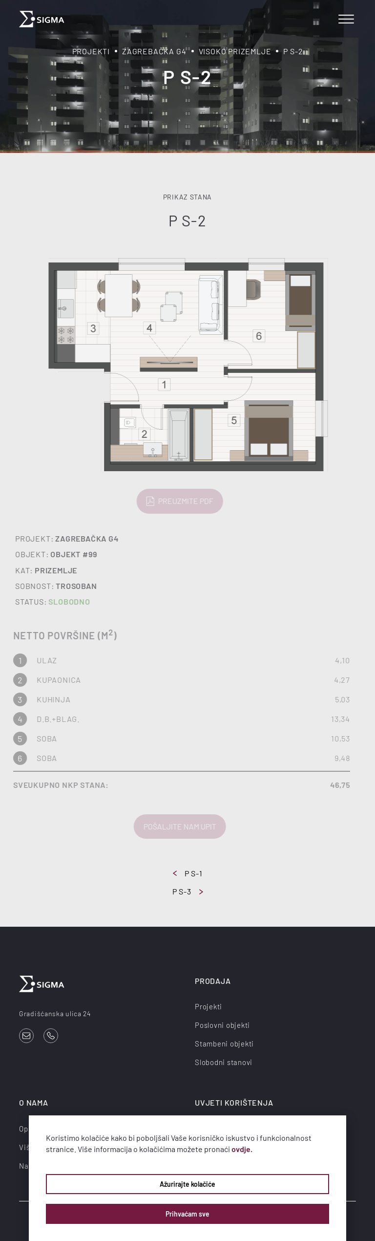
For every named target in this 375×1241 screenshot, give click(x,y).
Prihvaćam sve (187, 1214)
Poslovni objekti (222, 1025)
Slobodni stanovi (223, 1062)
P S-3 (187, 891)
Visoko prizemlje (235, 51)
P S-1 (188, 873)
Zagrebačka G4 (154, 51)
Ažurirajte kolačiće (187, 1184)
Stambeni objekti (224, 1043)
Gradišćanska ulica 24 (55, 1013)
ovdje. (241, 1149)
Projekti (91, 51)
